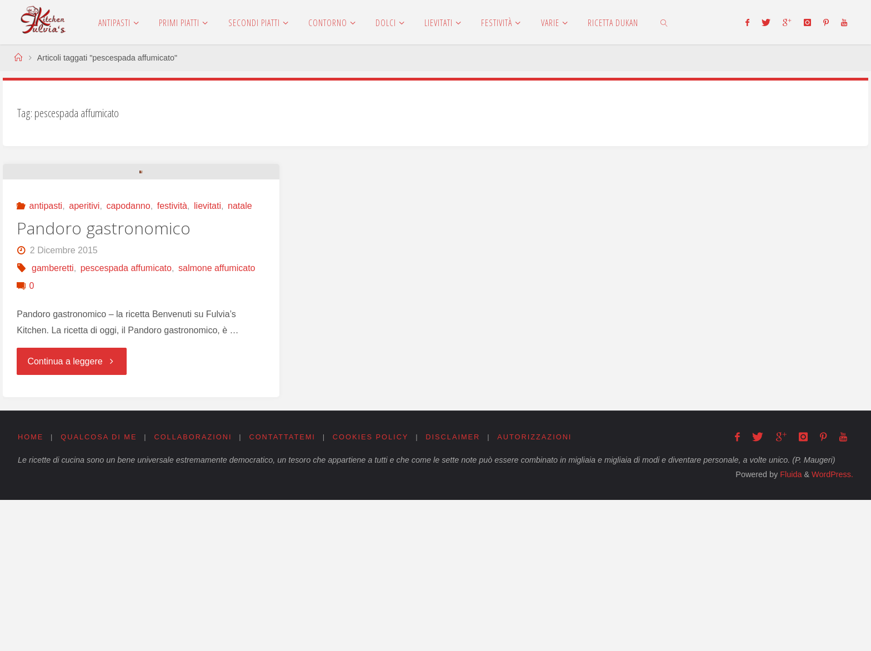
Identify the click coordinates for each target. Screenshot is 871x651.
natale (240, 357)
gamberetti (53, 419)
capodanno (128, 357)
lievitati (207, 357)
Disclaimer (453, 587)
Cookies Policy (371, 587)
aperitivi (84, 357)
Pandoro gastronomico (104, 379)
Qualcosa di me (99, 587)
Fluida (790, 625)
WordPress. (832, 625)
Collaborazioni (193, 587)
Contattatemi (282, 587)
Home (30, 587)
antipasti (46, 357)
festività (172, 357)
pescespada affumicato (126, 419)
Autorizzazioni (535, 587)
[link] (664, 22)
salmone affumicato (216, 419)
